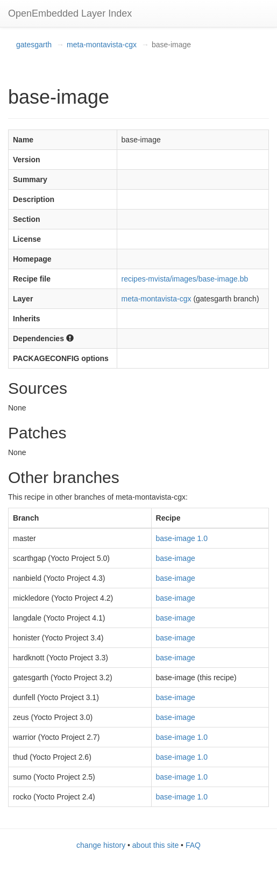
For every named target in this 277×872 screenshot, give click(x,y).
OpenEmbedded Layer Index (70, 13)
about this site (155, 845)
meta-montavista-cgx (102, 44)
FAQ (193, 845)
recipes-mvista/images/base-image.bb (185, 279)
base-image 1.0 (182, 538)
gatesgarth (34, 44)
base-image (175, 558)
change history (100, 845)
